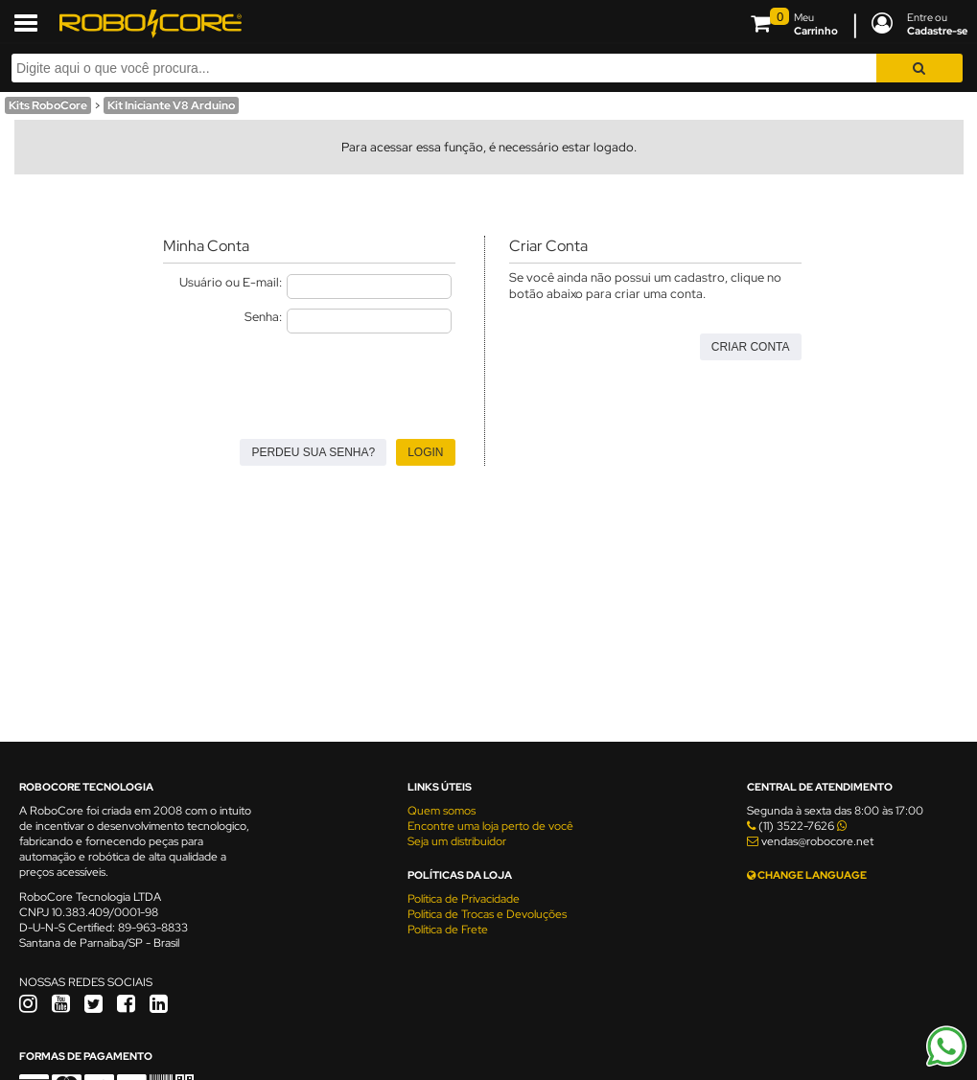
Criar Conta (750, 347)
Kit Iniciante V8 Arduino (171, 105)
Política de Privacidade (463, 899)
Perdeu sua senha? (313, 452)
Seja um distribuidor (456, 841)
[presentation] (308, 380)
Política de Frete (447, 929)
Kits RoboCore (48, 105)
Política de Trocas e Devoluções (487, 914)
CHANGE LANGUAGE (807, 875)
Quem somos (441, 810)
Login (425, 452)
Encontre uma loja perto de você (490, 826)
